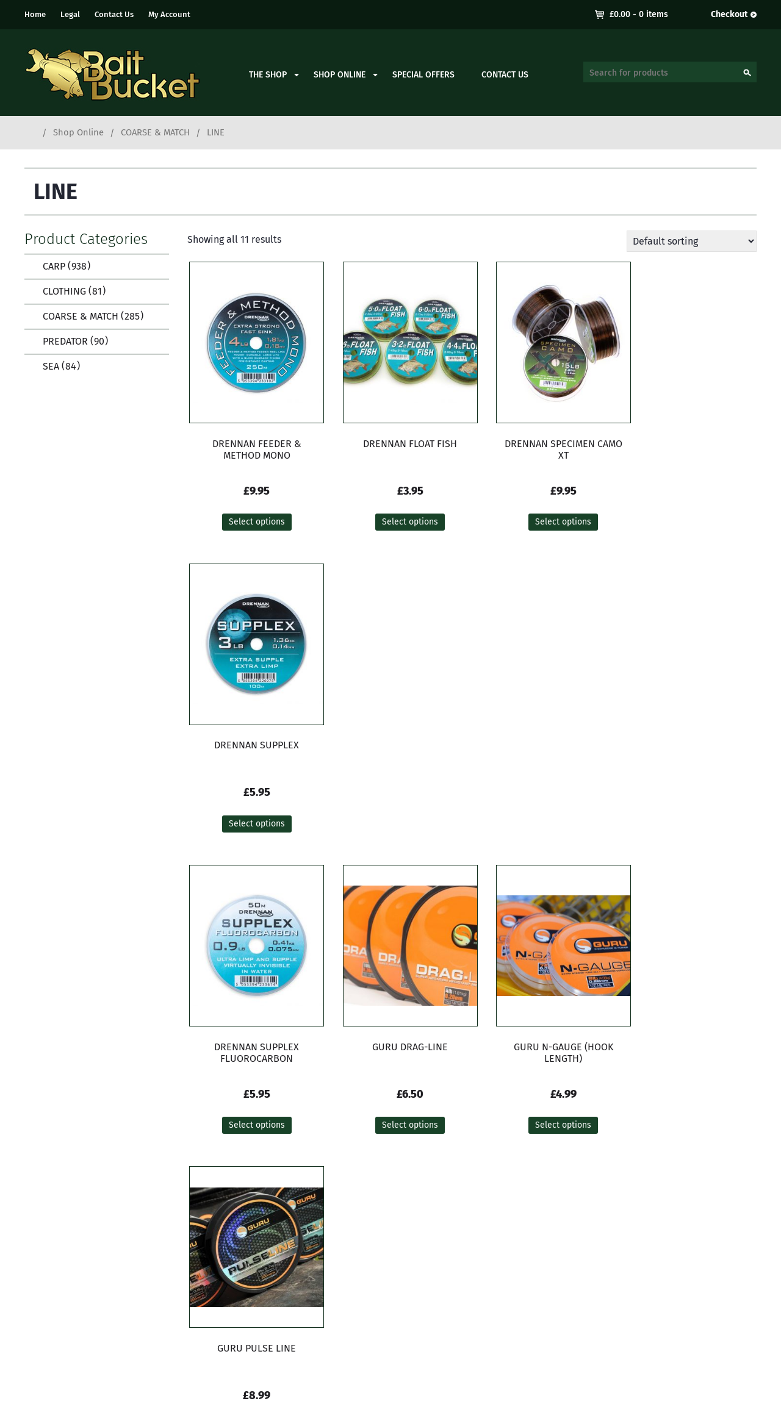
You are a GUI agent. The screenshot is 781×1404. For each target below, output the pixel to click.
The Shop (268, 75)
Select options (250, 523)
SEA (53, 366)
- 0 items (639, 14)
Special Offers (423, 75)
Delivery (675, 1247)
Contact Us (114, 14)
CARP (58, 266)
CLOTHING (66, 291)
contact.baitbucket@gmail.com (304, 1300)
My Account (169, 14)
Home (35, 14)
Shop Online (339, 75)
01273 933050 (265, 1285)
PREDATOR (67, 341)
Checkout (729, 14)
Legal (70, 14)
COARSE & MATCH (155, 132)
